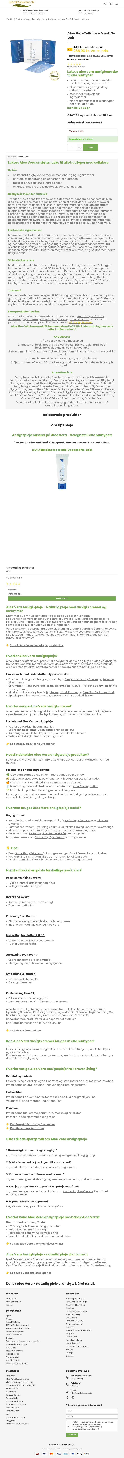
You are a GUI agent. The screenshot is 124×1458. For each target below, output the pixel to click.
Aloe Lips (70, 1308)
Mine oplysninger (13, 1301)
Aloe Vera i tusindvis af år (17, 1379)
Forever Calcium (13, 1395)
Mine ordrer (11, 1298)
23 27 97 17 (75, 1386)
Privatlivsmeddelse (14, 1334)
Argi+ (8, 1414)
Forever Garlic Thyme (16, 1404)
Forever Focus (12, 1407)
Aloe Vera (10, 1376)
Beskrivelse (11, 157)
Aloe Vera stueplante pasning (19, 1382)
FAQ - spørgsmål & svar (17, 1363)
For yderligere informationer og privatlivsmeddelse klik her (87, 1428)
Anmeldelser (23, 157)
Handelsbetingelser (15, 1331)
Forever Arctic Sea (14, 1401)
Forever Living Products (16, 1344)
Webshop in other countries (18, 1328)
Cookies (9, 1338)
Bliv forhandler (12, 1357)
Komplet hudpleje (74, 1340)
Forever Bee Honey (74, 1321)
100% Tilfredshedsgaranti (17, 1325)
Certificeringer (12, 1360)
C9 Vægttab (71, 1337)
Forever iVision (12, 1411)
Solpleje (69, 1352)
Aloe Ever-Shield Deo (75, 1305)
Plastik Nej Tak (12, 1354)
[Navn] (92, 1411)
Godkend (72, 1435)
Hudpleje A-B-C (73, 1343)
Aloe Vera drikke (73, 1314)
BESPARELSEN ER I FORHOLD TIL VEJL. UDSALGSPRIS (91, 56)
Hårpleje (69, 1349)
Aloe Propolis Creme (75, 1298)
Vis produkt (62, 598)
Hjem (8, 1315)
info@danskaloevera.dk (81, 1393)
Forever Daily (12, 1398)
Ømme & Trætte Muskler (17, 1423)
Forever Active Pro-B (15, 1417)
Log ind (9, 1305)
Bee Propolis (71, 1317)
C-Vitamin (11, 1391)
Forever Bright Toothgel (76, 1301)
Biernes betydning (74, 1324)
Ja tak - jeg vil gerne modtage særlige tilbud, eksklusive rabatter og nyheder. (93, 1425)
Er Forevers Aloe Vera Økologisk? (20, 1385)
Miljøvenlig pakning (14, 1350)
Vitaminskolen (12, 1388)
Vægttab (70, 1333)
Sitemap (70, 1356)
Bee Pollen (70, 1327)
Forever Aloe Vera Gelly (76, 1311)
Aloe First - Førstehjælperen (78, 1330)
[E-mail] (92, 1416)
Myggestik (10, 1420)
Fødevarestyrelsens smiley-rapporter (23, 1341)
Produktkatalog (13, 1322)
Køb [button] (90, 147)
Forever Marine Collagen (77, 1346)
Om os (9, 1319)
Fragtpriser (11, 1347)
